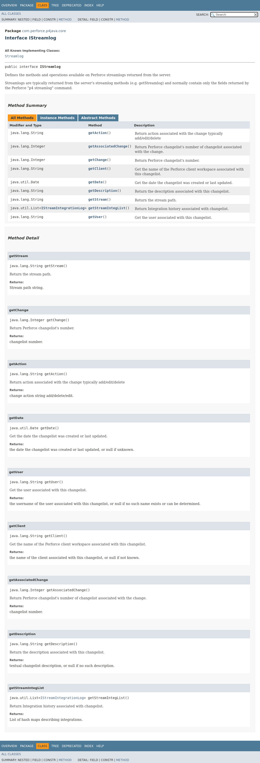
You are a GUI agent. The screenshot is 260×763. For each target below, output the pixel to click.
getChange (97, 160)
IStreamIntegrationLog (62, 208)
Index (89, 5)
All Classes (11, 13)
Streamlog (14, 56)
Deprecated (71, 5)
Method (65, 19)
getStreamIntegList (106, 208)
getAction (97, 133)
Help (100, 5)
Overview (9, 5)
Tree (55, 5)
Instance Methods (57, 118)
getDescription (102, 191)
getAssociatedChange (107, 146)
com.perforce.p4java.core (44, 31)
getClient (97, 169)
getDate (95, 182)
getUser (95, 217)
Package (27, 5)
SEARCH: (202, 14)
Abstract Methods (98, 118)
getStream (97, 199)
